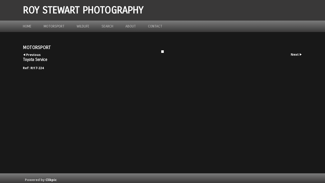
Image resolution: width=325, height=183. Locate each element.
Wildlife (83, 26)
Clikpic (51, 179)
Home (27, 26)
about (130, 26)
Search (107, 26)
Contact (155, 26)
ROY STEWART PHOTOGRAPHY (83, 10)
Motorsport (54, 26)
